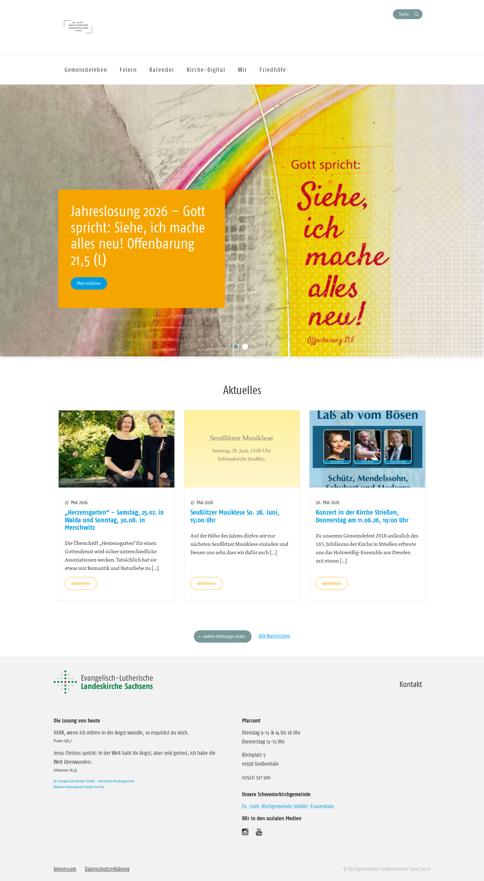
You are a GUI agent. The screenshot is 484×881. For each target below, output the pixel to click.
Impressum (65, 869)
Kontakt (410, 684)
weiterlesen (80, 583)
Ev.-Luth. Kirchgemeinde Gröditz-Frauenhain (288, 806)
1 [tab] (237, 348)
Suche (404, 14)
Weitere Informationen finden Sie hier (79, 786)
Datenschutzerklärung (107, 869)
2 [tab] (246, 348)
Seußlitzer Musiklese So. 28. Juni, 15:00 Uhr (234, 515)
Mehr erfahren (89, 283)
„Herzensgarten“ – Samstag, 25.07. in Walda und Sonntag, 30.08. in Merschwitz (114, 519)
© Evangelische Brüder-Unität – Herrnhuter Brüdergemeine (94, 781)
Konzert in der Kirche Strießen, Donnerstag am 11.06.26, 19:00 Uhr (362, 515)
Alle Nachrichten (274, 635)
